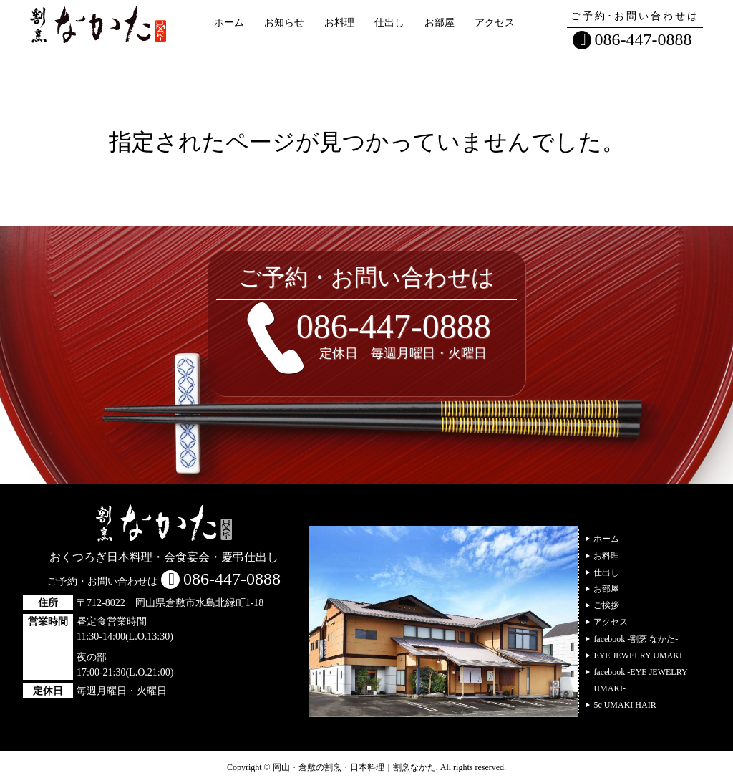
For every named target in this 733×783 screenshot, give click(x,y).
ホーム (229, 22)
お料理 (339, 22)
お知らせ (284, 22)
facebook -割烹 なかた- (635, 639)
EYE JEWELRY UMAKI (637, 655)
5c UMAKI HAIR (624, 705)
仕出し (389, 22)
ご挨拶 (606, 605)
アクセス (495, 22)
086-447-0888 (643, 39)
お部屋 (439, 22)
